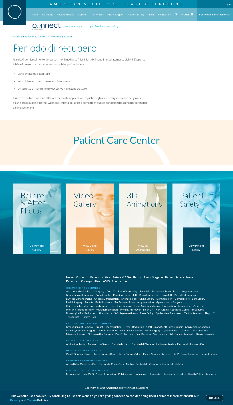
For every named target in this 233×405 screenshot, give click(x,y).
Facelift (89, 302)
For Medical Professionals (215, 14)
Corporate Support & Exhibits (166, 364)
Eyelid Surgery (74, 302)
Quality (181, 374)
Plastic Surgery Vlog (129, 354)
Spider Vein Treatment (169, 313)
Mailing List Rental (136, 364)
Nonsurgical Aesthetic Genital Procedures (180, 309)
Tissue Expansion (205, 334)
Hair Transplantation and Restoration (87, 305)
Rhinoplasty (105, 313)
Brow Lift (167, 295)
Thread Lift (72, 316)
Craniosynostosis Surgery (80, 330)
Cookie (32, 400)
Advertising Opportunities (81, 364)
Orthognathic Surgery (100, 334)
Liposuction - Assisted (191, 305)
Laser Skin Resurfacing (147, 305)
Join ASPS (88, 374)
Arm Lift (111, 291)
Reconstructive (65, 14)
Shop (99, 374)
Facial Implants (103, 302)
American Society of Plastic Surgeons (116, 4)
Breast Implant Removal (79, 295)
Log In (227, 4)
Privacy (15, 400)
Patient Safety (136, 14)
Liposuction (169, 305)
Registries (156, 374)
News (151, 14)
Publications (125, 374)
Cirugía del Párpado (143, 344)
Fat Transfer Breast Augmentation (134, 302)
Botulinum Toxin (161, 291)
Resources (211, 374)
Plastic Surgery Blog (104, 354)
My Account (73, 374)
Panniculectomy (124, 334)
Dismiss (214, 398)
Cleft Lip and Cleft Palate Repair (164, 326)
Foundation (164, 14)
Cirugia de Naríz (120, 344)
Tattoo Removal (193, 313)
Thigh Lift (210, 313)
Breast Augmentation (185, 291)
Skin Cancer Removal (181, 334)
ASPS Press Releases (186, 354)
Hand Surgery (152, 330)
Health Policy (195, 374)
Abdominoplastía (75, 344)
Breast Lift (131, 295)
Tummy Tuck (88, 316)
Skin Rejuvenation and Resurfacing (134, 313)
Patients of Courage (79, 281)
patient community (104, 26)
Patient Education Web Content (30, 36)
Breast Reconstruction (109, 326)
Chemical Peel (129, 298)
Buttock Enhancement (79, 298)
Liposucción (197, 344)
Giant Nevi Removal (131, 330)
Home (35, 14)
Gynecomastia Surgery (169, 302)
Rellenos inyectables (61, 36)
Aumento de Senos (98, 344)
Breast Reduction (149, 295)
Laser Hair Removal (121, 305)
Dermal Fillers (182, 298)
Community (141, 374)
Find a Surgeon (115, 14)
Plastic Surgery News (78, 354)
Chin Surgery (146, 298)
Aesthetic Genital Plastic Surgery (85, 291)
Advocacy (169, 374)
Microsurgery (200, 330)
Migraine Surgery (75, 334)
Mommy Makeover (130, 309)
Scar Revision (143, 334)
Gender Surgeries (108, 330)
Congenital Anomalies (197, 326)
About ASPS (102, 281)
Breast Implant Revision (109, 295)
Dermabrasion (164, 298)
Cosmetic (47, 14)
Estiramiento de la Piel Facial (172, 344)
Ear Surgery (198, 298)
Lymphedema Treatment (176, 330)
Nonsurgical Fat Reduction (81, 313)
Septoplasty (160, 334)
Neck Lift (148, 309)
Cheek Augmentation (106, 298)
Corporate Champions (111, 364)
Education (110, 374)
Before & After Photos (91, 14)
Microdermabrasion (107, 309)
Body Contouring (127, 291)
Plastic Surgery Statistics (157, 354)
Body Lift (145, 291)
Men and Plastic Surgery (80, 309)
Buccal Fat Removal (185, 295)
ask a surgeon (76, 26)
